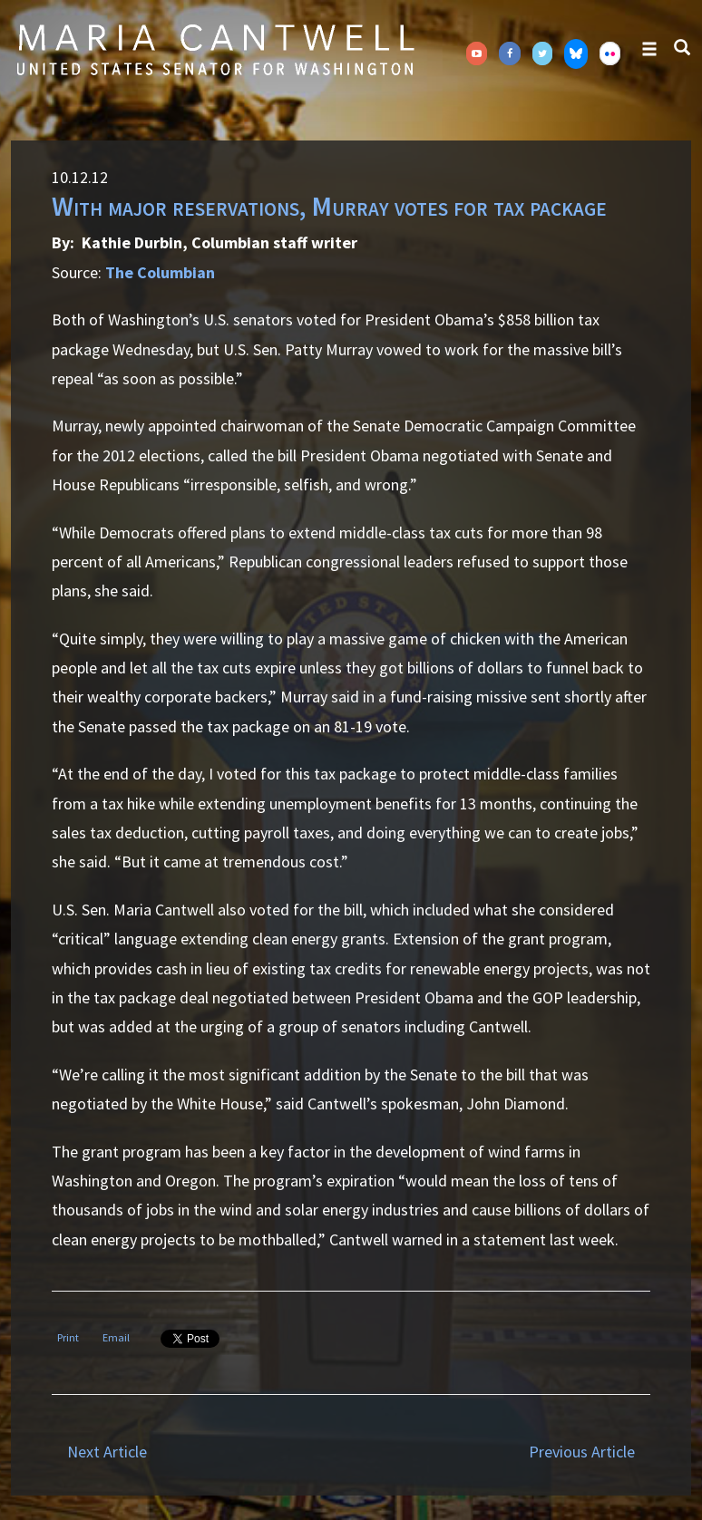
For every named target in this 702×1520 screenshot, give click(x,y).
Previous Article (582, 1451)
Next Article (107, 1451)
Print (68, 1337)
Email (116, 1337)
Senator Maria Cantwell (215, 49)
